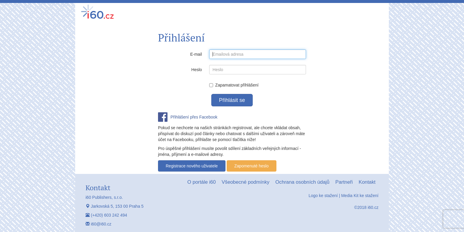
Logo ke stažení (323, 195)
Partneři (344, 182)
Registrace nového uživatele (192, 166)
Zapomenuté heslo (251, 166)
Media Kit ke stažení (359, 195)
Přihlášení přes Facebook (194, 117)
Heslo (196, 69)
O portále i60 (201, 182)
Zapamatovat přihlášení (233, 85)
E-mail (196, 54)
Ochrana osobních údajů (302, 182)
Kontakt (367, 182)
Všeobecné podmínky (245, 182)
